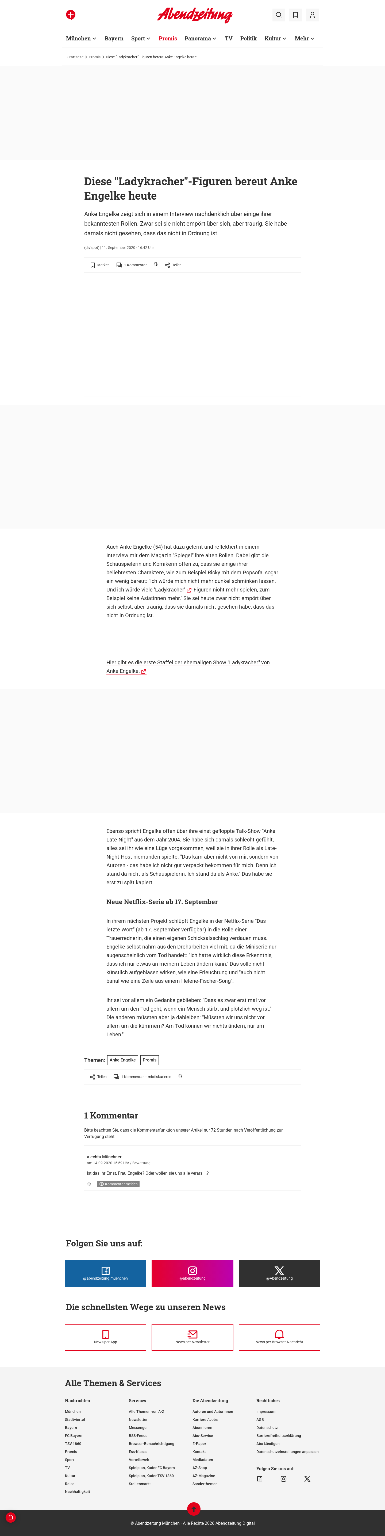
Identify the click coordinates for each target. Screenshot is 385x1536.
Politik (248, 38)
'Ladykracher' (169, 589)
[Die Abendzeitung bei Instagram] (192, 1273)
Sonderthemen (205, 1484)
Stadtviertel (75, 1419)
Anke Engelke (136, 547)
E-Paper (199, 1444)
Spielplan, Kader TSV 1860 (151, 1476)
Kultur (273, 38)
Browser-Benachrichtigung (151, 1444)
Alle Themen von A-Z (146, 1411)
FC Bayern (73, 1435)
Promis (168, 38)
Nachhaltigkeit (77, 1491)
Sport (138, 38)
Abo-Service (202, 1435)
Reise (70, 1484)
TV (229, 38)
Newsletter (138, 1419)
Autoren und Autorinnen (212, 1411)
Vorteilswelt (139, 1460)
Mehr (302, 38)
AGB (260, 1419)
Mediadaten (202, 1460)
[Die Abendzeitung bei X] (279, 1273)
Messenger (138, 1427)
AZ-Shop (199, 1468)
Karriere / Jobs (205, 1419)
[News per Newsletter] (192, 1337)
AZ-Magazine (203, 1476)
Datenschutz (267, 1427)
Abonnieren (202, 1427)
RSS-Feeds (138, 1435)
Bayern (114, 38)
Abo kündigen (268, 1444)
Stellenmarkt (140, 1484)
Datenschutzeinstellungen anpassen (287, 1452)
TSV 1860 (73, 1444)
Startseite (75, 57)
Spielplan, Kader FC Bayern (152, 1468)
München (78, 38)
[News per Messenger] (105, 1337)
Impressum (265, 1411)
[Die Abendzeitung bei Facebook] (105, 1273)
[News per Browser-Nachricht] (279, 1337)
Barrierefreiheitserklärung (278, 1435)
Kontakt (199, 1452)
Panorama (198, 38)
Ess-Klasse (138, 1452)
